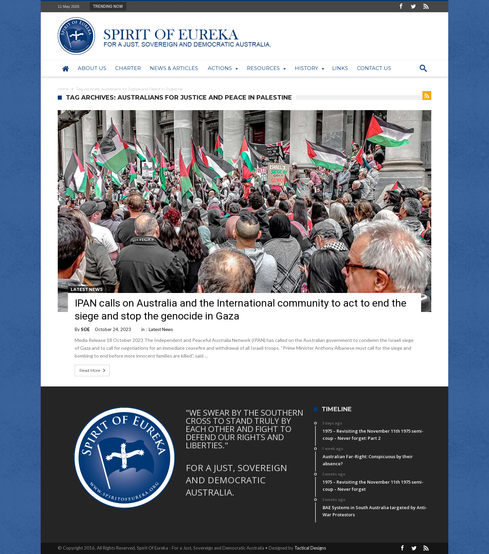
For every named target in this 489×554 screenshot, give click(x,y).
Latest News (87, 289)
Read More (93, 370)
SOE (85, 329)
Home (63, 89)
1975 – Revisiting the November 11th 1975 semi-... (179, 6)
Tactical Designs (310, 548)
